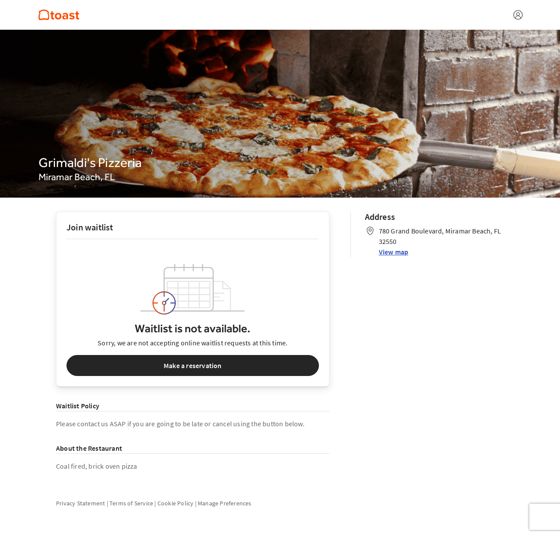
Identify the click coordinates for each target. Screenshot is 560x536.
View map (394, 251)
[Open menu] (518, 15)
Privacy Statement (80, 503)
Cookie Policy (176, 503)
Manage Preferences (225, 503)
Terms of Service (131, 503)
